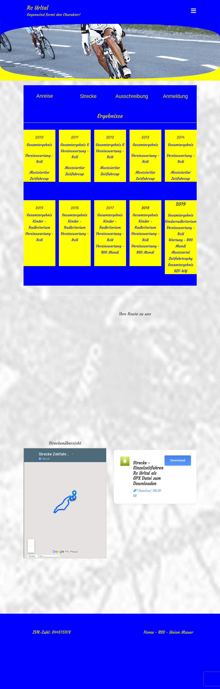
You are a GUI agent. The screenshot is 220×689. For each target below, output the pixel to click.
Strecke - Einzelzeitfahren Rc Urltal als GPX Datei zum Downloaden (148, 473)
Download (177, 460)
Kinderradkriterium (180, 221)
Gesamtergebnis (39, 215)
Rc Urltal (37, 7)
